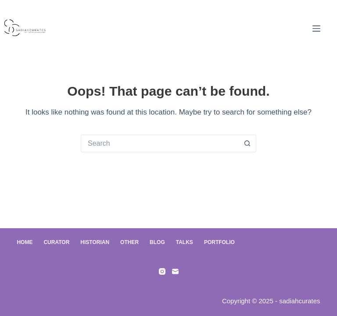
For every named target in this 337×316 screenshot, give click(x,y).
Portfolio (219, 242)
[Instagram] (162, 271)
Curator (56, 242)
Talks (184, 242)
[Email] (175, 271)
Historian (94, 242)
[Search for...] (160, 143)
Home (24, 242)
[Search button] (247, 143)
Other (129, 242)
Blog (157, 242)
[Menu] (316, 28)
